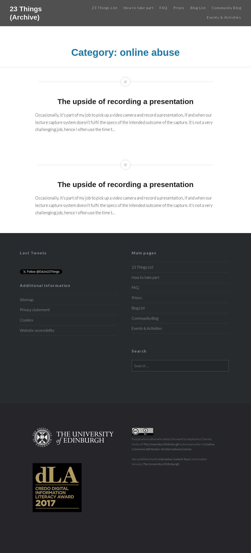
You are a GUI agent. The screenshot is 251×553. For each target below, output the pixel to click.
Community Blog (226, 8)
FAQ (163, 8)
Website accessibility (37, 330)
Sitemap (26, 299)
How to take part (139, 8)
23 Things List (105, 8)
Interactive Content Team (175, 459)
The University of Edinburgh (161, 444)
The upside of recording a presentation (125, 108)
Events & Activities (224, 17)
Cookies (26, 320)
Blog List (198, 8)
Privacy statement (35, 309)
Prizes (178, 8)
